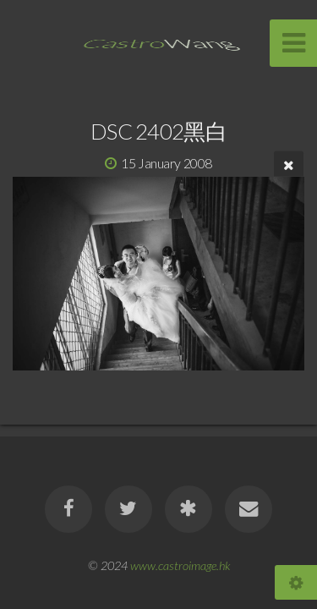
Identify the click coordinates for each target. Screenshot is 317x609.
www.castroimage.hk (180, 565)
